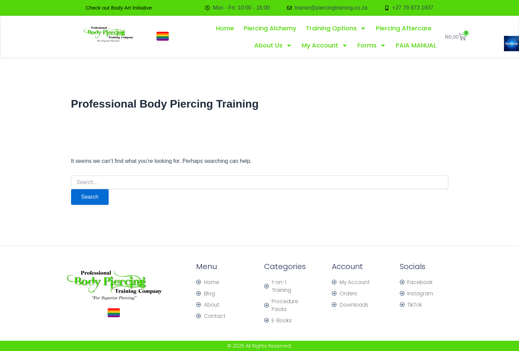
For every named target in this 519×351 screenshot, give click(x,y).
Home (225, 28)
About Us (273, 45)
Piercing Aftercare (404, 28)
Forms (371, 45)
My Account (325, 45)
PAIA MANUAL (416, 45)
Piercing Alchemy (270, 28)
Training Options (336, 28)
